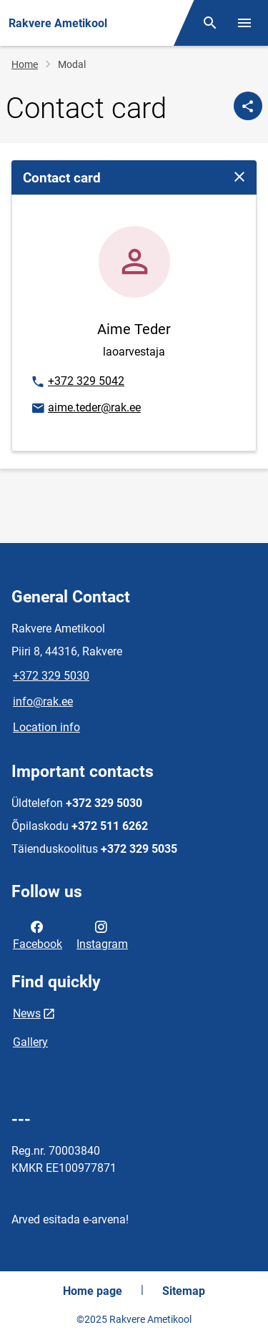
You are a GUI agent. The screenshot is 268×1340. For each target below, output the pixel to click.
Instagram (102, 934)
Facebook (37, 934)
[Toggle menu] (244, 22)
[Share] (248, 106)
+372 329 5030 (51, 676)
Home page (92, 1291)
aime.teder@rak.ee (85, 408)
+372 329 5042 (77, 382)
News (27, 1013)
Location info (46, 727)
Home (24, 64)
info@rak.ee (43, 701)
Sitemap (183, 1291)
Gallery (30, 1042)
